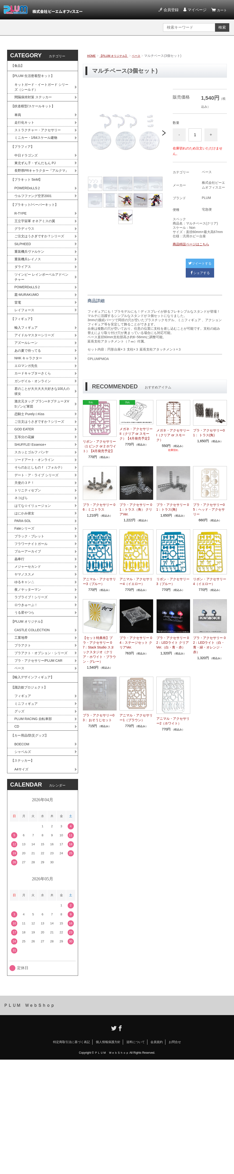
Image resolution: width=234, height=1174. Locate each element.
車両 (18, 126)
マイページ (195, 10)
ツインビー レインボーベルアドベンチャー (41, 319)
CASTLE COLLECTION (34, 718)
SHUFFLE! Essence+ (32, 509)
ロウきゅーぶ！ (27, 689)
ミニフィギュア (27, 808)
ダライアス (23, 308)
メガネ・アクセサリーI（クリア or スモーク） (173, 435)
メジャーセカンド (29, 648)
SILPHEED (23, 283)
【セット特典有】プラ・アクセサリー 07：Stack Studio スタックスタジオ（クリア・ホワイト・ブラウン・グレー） (99, 649)
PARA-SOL (23, 598)
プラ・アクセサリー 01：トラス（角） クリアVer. (135, 509)
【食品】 (18, 67)
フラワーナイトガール (33, 623)
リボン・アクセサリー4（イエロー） (209, 581)
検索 (222, 27)
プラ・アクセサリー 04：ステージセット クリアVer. (135, 642)
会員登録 (169, 10)
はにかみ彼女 (25, 590)
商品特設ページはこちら (191, 244)
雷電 (18, 347)
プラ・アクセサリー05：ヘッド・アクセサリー (209, 509)
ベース (143, 56)
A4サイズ (22, 883)
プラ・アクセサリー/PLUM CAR (41, 757)
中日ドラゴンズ (27, 172)
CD (17, 833)
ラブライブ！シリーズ (33, 681)
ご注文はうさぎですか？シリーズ (40, 272)
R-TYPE (21, 244)
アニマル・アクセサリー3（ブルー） (99, 581)
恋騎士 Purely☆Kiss (31, 470)
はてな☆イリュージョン (35, 581)
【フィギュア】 (24, 366)
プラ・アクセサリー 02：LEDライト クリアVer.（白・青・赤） (172, 642)
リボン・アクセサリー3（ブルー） (173, 581)
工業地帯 (22, 727)
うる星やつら (25, 697)
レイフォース (25, 355)
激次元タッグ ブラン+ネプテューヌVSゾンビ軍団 (42, 459)
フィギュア (23, 800)
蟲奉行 (20, 639)
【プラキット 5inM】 (29, 204)
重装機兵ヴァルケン (31, 291)
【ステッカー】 (24, 873)
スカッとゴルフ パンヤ (33, 518)
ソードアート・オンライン (37, 526)
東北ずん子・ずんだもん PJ (38, 180)
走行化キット (25, 134)
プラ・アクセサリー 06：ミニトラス (99, 507)
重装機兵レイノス (29, 300)
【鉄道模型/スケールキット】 (36, 115)
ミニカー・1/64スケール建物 (38, 150)
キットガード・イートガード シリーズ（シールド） (41, 93)
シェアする (200, 273)
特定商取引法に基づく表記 (71, 1156)
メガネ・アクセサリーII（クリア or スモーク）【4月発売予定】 (136, 433)
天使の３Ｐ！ (25, 556)
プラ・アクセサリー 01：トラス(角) (172, 507)
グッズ (20, 816)
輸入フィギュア (27, 376)
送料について (135, 1156)
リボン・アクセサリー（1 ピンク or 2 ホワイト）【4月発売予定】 (99, 446)
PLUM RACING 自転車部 (35, 825)
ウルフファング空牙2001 (35, 223)
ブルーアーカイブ (29, 631)
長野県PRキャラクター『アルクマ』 (41, 191)
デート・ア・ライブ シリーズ (39, 548)
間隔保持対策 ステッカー (35, 105)
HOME (92, 56)
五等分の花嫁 (25, 501)
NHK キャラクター (30, 409)
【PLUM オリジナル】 (117, 56)
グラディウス (25, 261)
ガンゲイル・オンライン (35, 434)
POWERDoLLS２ (29, 215)
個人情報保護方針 (108, 1156)
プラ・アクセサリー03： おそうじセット (99, 717)
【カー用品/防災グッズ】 (32, 843)
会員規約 (156, 1156)
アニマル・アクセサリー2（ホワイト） (173, 721)
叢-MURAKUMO (28, 339)
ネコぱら (22, 573)
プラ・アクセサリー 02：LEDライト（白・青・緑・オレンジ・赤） (209, 645)
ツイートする (200, 263)
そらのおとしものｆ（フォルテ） (39, 537)
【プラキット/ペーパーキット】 (38, 234)
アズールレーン (27, 393)
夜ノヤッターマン (29, 672)
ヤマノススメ (25, 656)
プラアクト (23, 735)
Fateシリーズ (25, 606)
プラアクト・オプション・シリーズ (40, 746)
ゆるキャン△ (25, 664)
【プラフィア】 (24, 161)
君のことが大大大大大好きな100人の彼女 (42, 445)
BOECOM (22, 854)
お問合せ (175, 1156)
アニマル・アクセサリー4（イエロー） (136, 581)
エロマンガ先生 (27, 418)
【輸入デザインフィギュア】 (35, 776)
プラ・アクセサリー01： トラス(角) (209, 432)
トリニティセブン (29, 565)
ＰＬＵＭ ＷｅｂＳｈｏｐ (29, 1119)
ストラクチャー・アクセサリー (40, 142)
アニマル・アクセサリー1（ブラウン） (136, 717)
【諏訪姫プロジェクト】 (32, 789)
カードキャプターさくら (35, 426)
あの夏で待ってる (31, 401)
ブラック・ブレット (31, 614)
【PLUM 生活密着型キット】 (35, 80)
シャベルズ (23, 862)
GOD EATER (25, 493)
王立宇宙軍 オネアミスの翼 (37, 253)
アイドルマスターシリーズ (37, 384)
